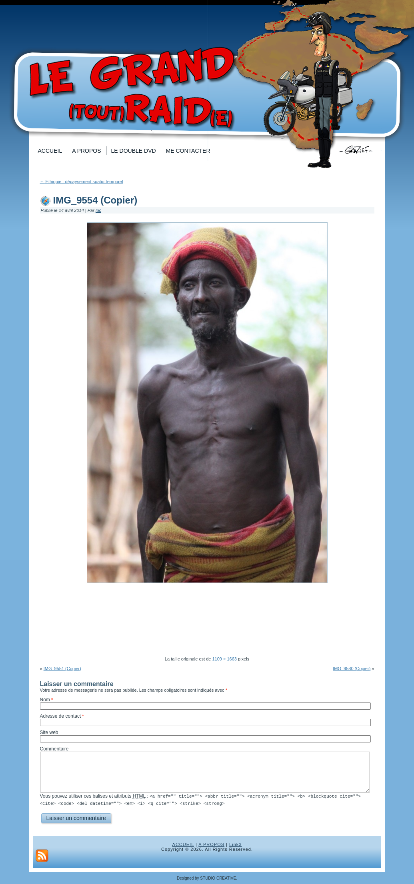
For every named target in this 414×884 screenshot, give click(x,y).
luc (98, 210)
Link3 (235, 844)
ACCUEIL (183, 844)
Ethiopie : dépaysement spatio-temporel (81, 181)
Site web (49, 732)
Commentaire (54, 749)
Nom (45, 699)
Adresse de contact (60, 716)
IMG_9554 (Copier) (95, 200)
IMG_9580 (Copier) (351, 668)
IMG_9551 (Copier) (62, 668)
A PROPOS (211, 844)
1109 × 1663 (224, 659)
